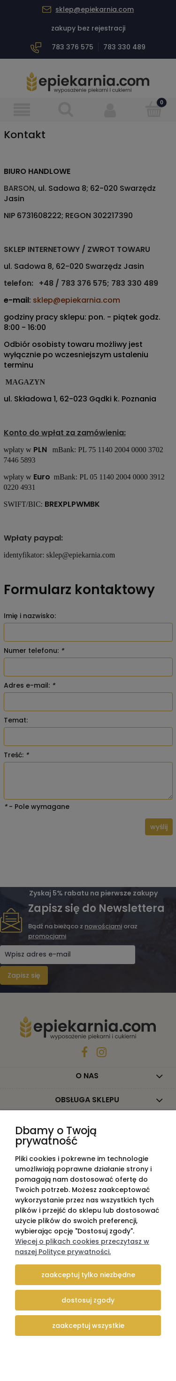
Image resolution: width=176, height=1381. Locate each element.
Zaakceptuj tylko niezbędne (88, 1274)
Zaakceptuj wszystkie (88, 1325)
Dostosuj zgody (88, 1300)
